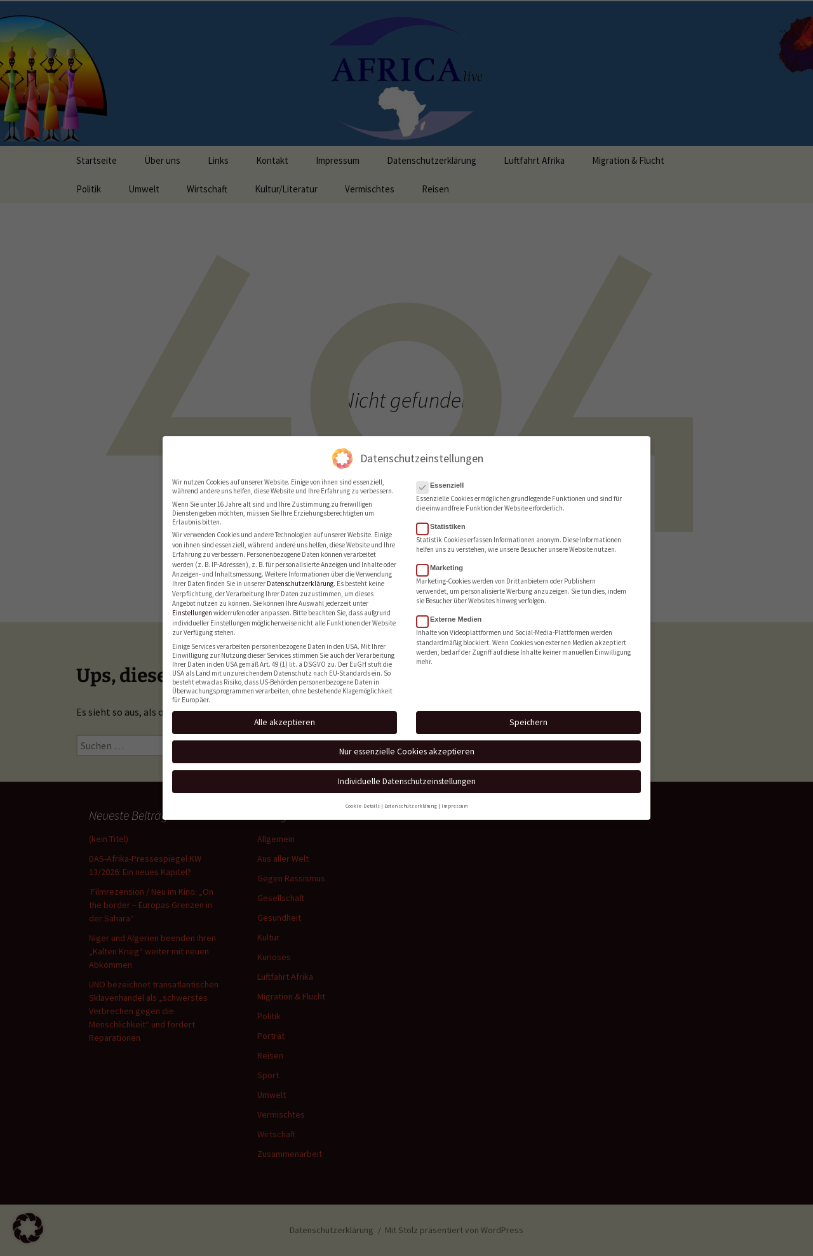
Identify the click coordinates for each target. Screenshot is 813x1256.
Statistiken (445, 519)
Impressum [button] (454, 798)
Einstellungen (192, 605)
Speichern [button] (528, 714)
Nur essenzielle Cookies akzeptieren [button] (406, 743)
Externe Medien (453, 611)
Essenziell (444, 477)
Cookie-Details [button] (363, 798)
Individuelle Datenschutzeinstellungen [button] (407, 773)
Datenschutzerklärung (300, 575)
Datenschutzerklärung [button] (410, 798)
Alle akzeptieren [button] (284, 714)
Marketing (443, 560)
